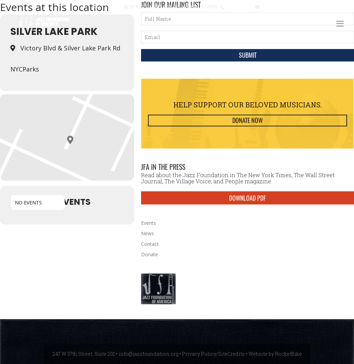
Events (148, 223)
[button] (96, 7)
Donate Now (247, 120)
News (147, 233)
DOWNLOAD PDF (247, 197)
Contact (113, 6)
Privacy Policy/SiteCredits (213, 354)
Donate (149, 254)
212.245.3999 (238, 6)
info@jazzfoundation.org (286, 6)
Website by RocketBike (275, 354)
